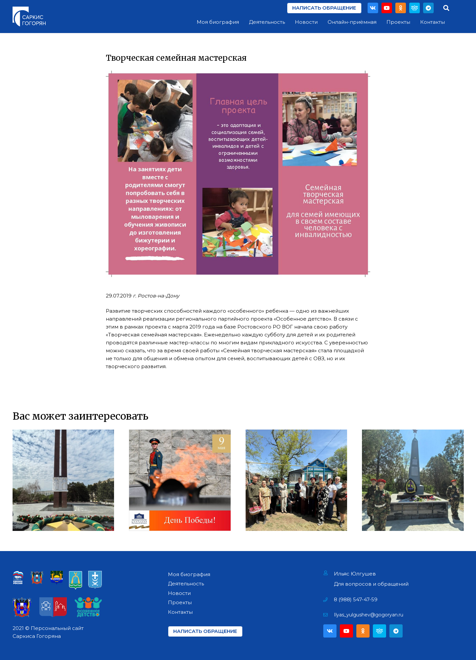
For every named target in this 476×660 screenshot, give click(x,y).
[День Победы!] (180, 480)
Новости (179, 593)
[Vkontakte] (373, 8)
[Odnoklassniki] (400, 8)
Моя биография (189, 574)
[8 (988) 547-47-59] (328, 600)
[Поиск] (446, 8)
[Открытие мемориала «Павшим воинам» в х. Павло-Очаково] (413, 480)
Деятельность (186, 583)
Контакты (180, 612)
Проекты (180, 602)
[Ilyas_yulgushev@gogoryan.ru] (328, 615)
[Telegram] (428, 8)
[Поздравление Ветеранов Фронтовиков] (296, 480)
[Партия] (414, 8)
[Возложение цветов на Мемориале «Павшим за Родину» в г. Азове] (63, 480)
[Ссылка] (29, 16)
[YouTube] (386, 8)
